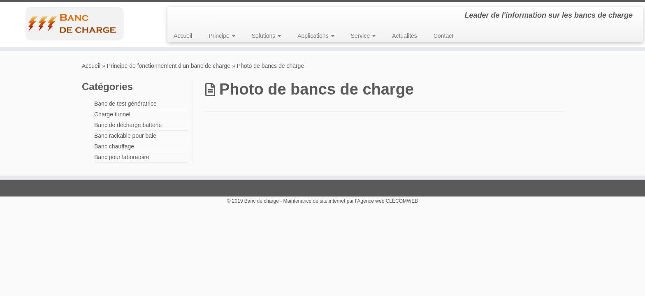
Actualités (404, 35)
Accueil (183, 35)
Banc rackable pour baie (125, 135)
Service (363, 35)
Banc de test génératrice (125, 103)
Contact (443, 35)
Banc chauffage (114, 146)
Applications (315, 35)
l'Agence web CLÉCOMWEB (386, 201)
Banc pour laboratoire (121, 157)
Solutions (266, 35)
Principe (222, 35)
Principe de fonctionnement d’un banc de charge (168, 65)
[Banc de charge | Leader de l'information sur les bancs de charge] (74, 23)
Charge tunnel (112, 114)
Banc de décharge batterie (128, 125)
